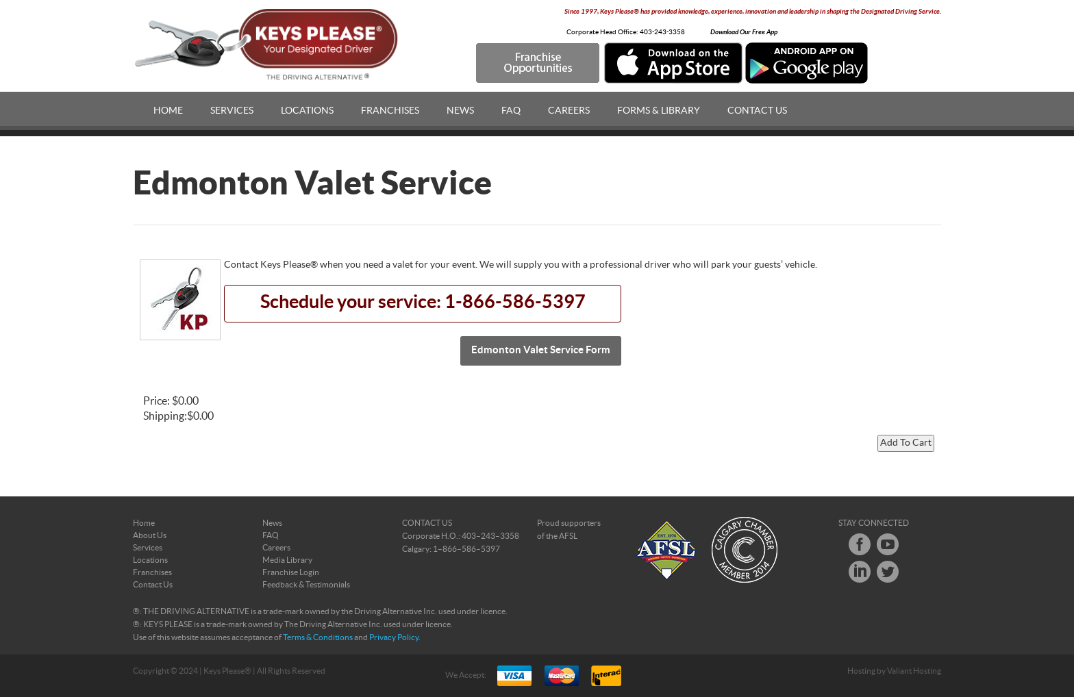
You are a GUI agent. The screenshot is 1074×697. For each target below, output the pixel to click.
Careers (569, 111)
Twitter (888, 572)
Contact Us (757, 111)
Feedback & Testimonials (306, 585)
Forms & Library (658, 111)
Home (168, 111)
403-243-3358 (662, 32)
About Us (149, 535)
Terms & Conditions (318, 637)
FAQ (511, 111)
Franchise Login (290, 572)
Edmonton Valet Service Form (540, 350)
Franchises (390, 111)
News (460, 111)
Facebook (860, 544)
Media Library (287, 560)
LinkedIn (860, 572)
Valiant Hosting (914, 671)
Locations (307, 111)
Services (231, 111)
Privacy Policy (394, 637)
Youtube (888, 544)
